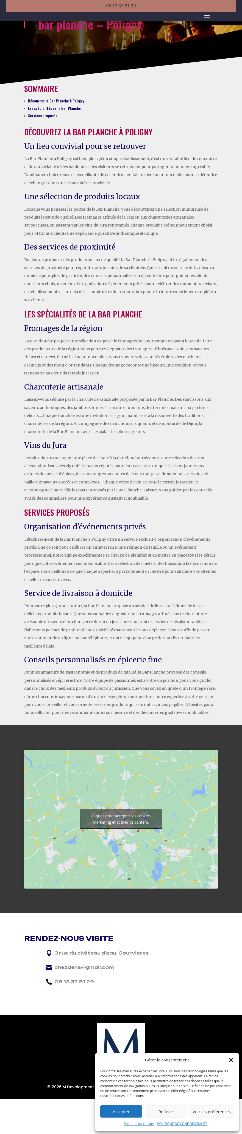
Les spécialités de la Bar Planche (54, 159)
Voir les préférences (212, 1111)
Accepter (121, 1111)
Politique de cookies (139, 1123)
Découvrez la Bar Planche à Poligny (56, 151)
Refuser (165, 1111)
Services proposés (42, 166)
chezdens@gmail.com (84, 1018)
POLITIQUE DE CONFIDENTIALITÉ (182, 1123)
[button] (231, 1060)
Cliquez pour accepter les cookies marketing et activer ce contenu (121, 870)
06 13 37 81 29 (121, 6)
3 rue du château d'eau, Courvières (101, 1004)
